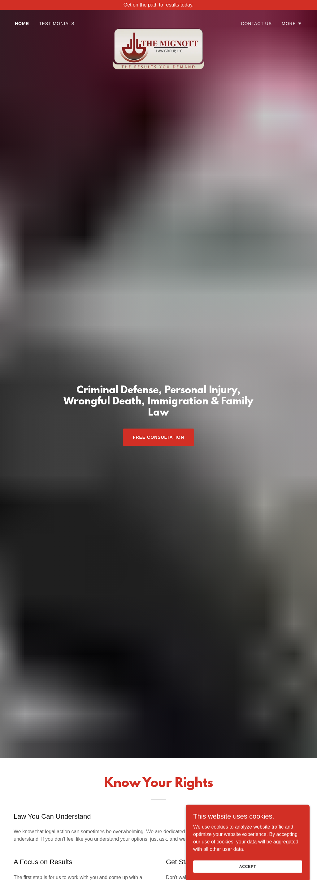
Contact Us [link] (256, 23)
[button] (292, 23)
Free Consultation (158, 437)
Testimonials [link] (57, 23)
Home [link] (22, 23)
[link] (158, 23)
